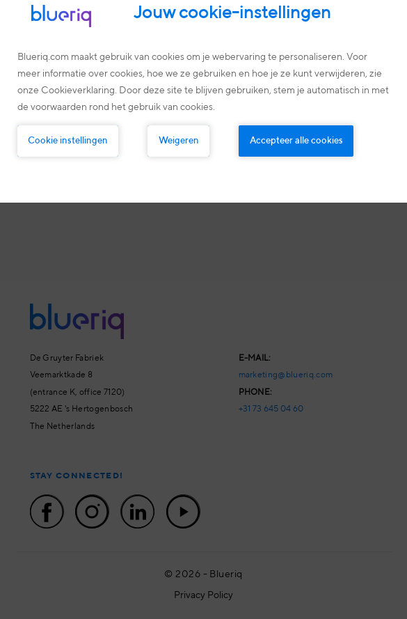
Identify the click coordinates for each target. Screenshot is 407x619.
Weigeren (179, 141)
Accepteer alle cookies (296, 141)
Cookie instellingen (68, 141)
